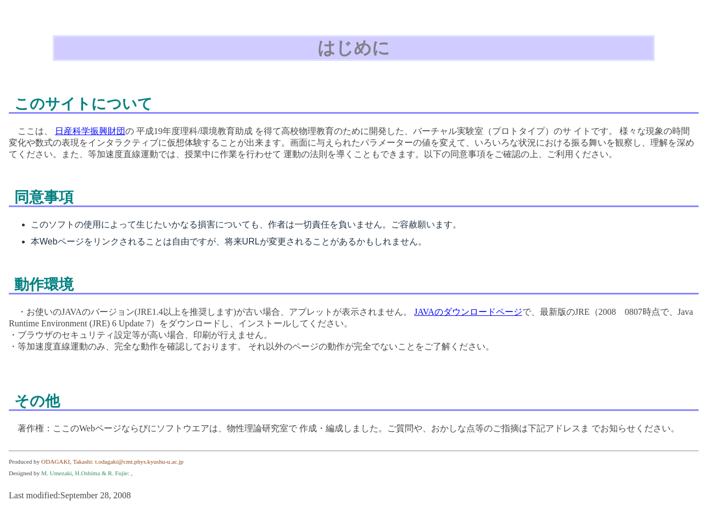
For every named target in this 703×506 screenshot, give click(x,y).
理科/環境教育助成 (216, 131)
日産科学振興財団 (90, 131)
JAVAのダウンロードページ (468, 311)
